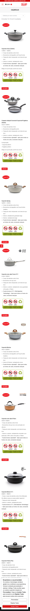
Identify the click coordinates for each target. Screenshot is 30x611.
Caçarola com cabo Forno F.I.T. (10, 274)
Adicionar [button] (5, 168)
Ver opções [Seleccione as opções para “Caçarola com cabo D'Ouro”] (5, 459)
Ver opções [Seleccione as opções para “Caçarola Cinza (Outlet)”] (5, 88)
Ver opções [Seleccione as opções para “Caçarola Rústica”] (5, 386)
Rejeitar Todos (15, 603)
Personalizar (14, 599)
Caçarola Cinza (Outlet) (8, 48)
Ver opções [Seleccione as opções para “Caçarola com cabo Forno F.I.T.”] (5, 315)
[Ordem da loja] (13, 15)
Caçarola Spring (6, 201)
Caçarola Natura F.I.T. (7, 492)
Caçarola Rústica (6, 347)
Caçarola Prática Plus (7, 561)
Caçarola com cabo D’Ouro (9, 418)
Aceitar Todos (15, 606)
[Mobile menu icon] (3, 4)
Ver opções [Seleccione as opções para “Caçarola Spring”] (5, 242)
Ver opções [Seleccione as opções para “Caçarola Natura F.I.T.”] (5, 528)
